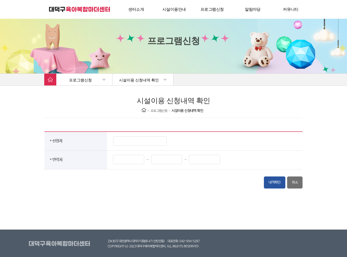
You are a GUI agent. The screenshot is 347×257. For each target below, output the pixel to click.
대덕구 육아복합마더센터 (79, 9)
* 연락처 (57, 160)
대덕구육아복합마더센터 (60, 244)
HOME (144, 110)
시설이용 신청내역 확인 (139, 80)
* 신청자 (57, 141)
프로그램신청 (80, 80)
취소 (295, 182)
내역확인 (275, 182)
